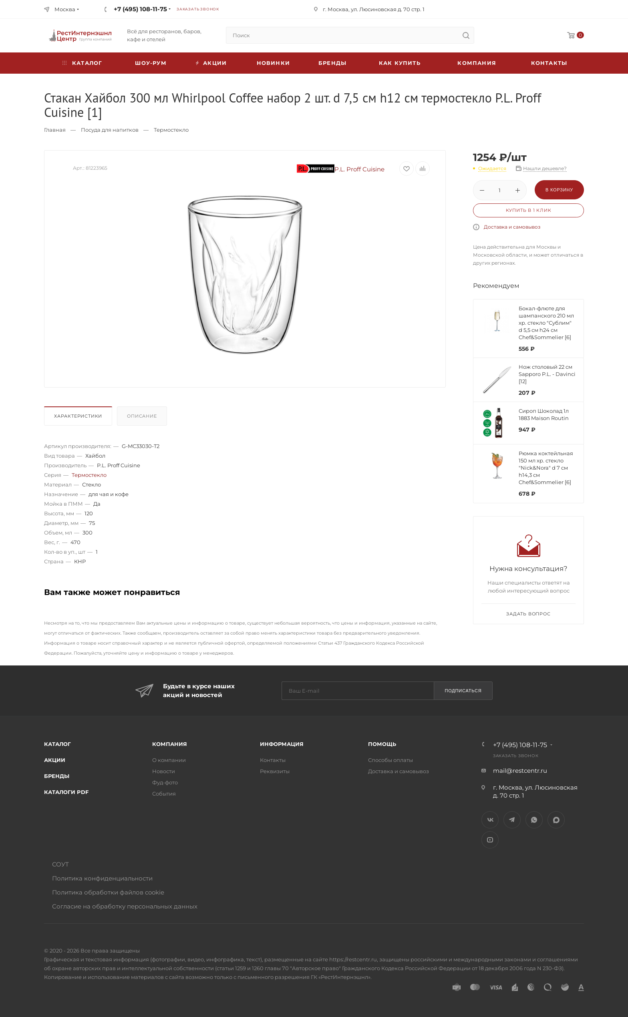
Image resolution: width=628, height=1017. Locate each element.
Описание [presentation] (142, 416)
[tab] (79, 418)
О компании (169, 760)
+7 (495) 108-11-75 (140, 9)
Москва (64, 9)
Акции (54, 760)
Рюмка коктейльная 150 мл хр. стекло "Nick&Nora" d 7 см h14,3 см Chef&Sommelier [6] (546, 467)
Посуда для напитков (110, 130)
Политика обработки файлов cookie (108, 892)
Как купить (400, 63)
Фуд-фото (165, 782)
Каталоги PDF (66, 792)
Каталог (57, 744)
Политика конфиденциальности (102, 878)
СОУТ (60, 864)
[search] (465, 35)
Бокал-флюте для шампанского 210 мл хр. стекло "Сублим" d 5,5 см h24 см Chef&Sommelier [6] (546, 322)
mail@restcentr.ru (520, 770)
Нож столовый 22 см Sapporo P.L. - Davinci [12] (547, 374)
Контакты (549, 63)
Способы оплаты (390, 760)
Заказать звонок (198, 9)
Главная (55, 130)
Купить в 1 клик (529, 210)
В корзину (559, 189)
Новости (163, 771)
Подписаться (463, 690)
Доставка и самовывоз (512, 227)
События (164, 793)
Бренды (332, 63)
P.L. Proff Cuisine (341, 169)
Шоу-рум (150, 63)
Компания (476, 63)
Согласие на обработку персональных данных (124, 906)
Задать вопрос (528, 614)
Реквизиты (275, 771)
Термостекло (171, 130)
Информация (282, 744)
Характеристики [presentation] (78, 416)
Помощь (382, 744)
